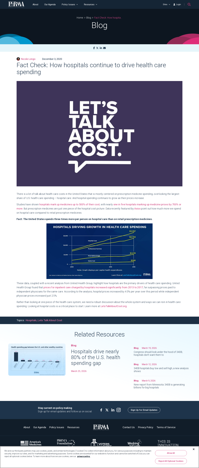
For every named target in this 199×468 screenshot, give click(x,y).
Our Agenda (50, 4)
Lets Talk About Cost (50, 320)
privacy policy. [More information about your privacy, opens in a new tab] (83, 456)
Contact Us (129, 427)
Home (80, 17)
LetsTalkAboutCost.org (114, 306)
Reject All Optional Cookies (171, 461)
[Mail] (104, 48)
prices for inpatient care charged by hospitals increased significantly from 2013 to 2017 (93, 287)
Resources (90, 4)
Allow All (171, 453)
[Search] (189, 4)
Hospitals (31, 320)
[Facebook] (94, 48)
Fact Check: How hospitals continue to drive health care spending (108, 17)
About (35, 4)
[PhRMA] (16, 4)
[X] (97, 48)
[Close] (194, 449)
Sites (166, 4)
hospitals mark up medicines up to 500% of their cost (69, 204)
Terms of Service (166, 427)
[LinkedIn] (101, 48)
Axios (137, 208)
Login (177, 4)
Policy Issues (70, 4)
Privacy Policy (145, 427)
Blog (88, 17)
